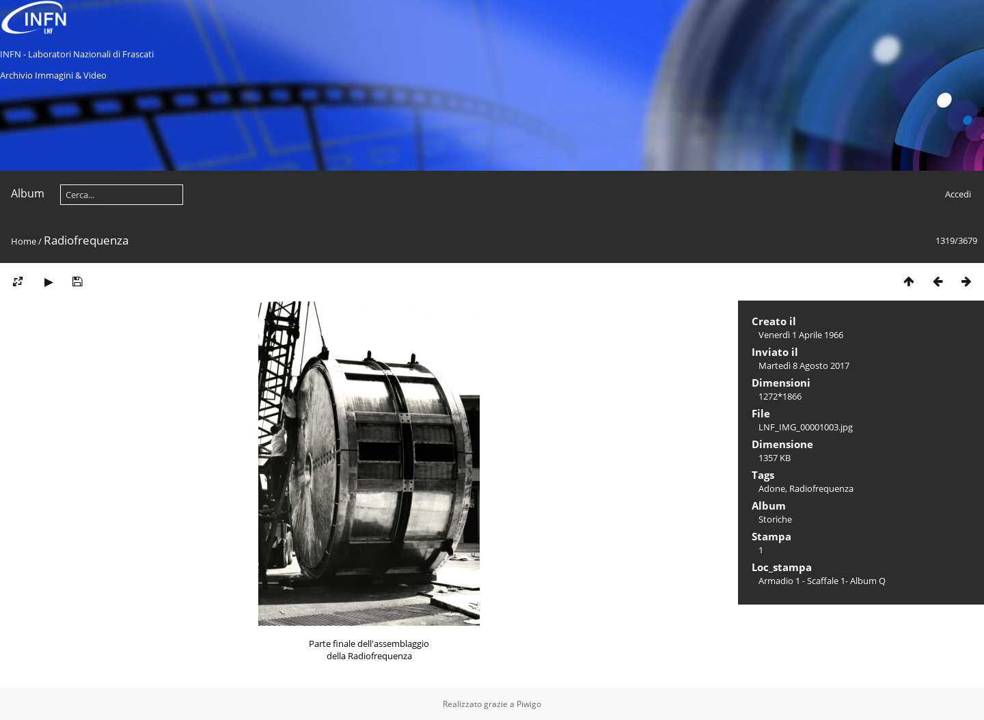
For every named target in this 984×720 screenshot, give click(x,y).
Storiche (775, 519)
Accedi (958, 194)
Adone (771, 488)
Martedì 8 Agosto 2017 (803, 365)
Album (27, 193)
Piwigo (529, 704)
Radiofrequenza (821, 488)
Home (23, 241)
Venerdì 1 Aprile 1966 (800, 335)
